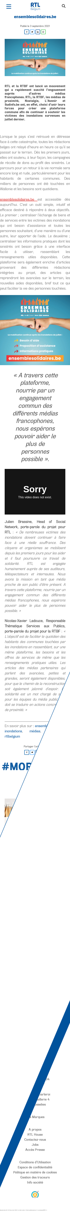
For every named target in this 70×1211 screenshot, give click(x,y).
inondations (13, 731)
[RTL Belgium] (37, 6)
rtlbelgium (12, 736)
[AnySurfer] (35, 1194)
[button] (8, 6)
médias (34, 731)
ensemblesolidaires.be (19, 199)
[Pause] (37, 849)
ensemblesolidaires (49, 726)
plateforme (56, 731)
